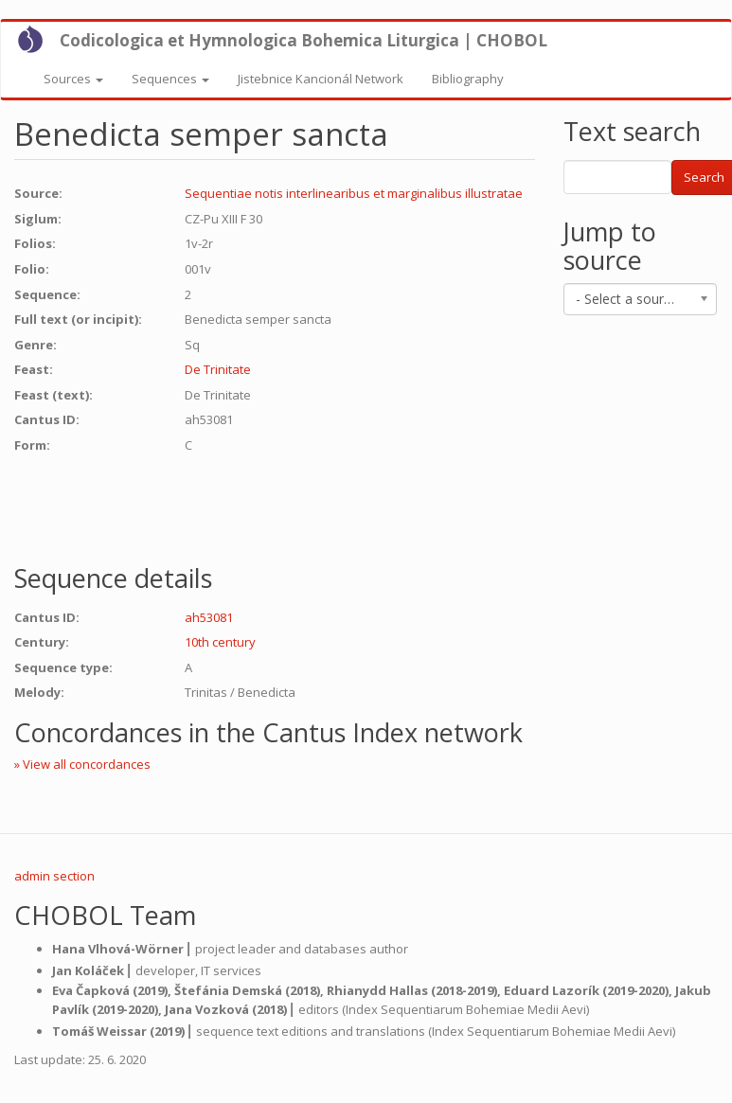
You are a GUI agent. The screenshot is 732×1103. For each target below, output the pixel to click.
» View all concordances (82, 764)
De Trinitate (218, 369)
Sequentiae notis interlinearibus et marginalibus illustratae (354, 193)
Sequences (170, 78)
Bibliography (468, 78)
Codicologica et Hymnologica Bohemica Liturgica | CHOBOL (303, 40)
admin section (54, 875)
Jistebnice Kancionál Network (320, 78)
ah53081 (209, 617)
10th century (220, 641)
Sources (73, 78)
